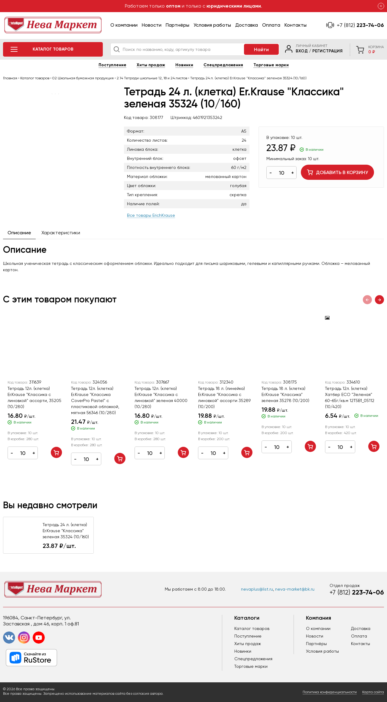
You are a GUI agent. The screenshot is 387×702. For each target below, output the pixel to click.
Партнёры (177, 25)
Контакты (296, 25)
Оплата (271, 25)
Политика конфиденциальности (330, 692)
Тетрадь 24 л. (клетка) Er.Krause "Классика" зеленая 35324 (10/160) (66, 530)
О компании (124, 25)
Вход (302, 51)
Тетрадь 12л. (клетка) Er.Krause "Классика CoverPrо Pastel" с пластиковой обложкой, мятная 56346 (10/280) (95, 400)
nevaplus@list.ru (257, 589)
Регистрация (327, 51)
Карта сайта (373, 692)
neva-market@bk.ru (294, 589)
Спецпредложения (223, 65)
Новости (151, 25)
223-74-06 (360, 25)
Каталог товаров (251, 628)
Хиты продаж (151, 65)
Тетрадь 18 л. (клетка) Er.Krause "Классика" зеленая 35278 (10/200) (285, 394)
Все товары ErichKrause (151, 215)
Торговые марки (271, 65)
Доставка (246, 25)
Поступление (112, 65)
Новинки (184, 65)
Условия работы (212, 25)
